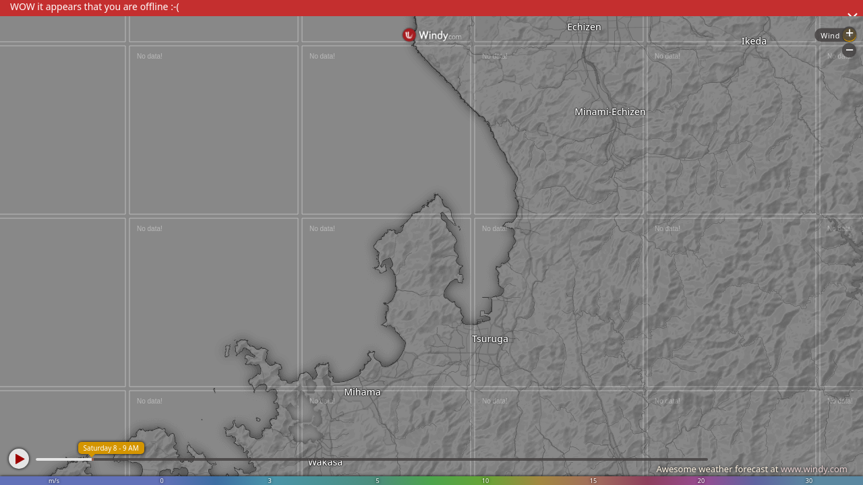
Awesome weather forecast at (751, 469)
